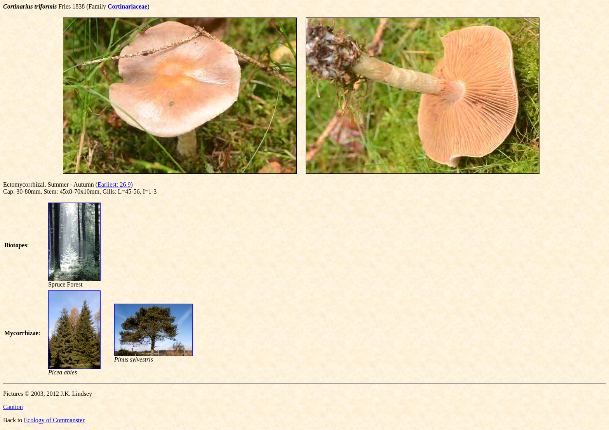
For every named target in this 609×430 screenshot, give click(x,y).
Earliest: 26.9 (113, 184)
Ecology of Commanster (54, 420)
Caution (13, 407)
